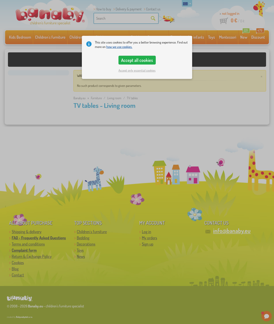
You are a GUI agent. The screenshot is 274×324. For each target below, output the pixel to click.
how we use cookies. (119, 47)
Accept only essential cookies (137, 70)
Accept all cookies (137, 60)
